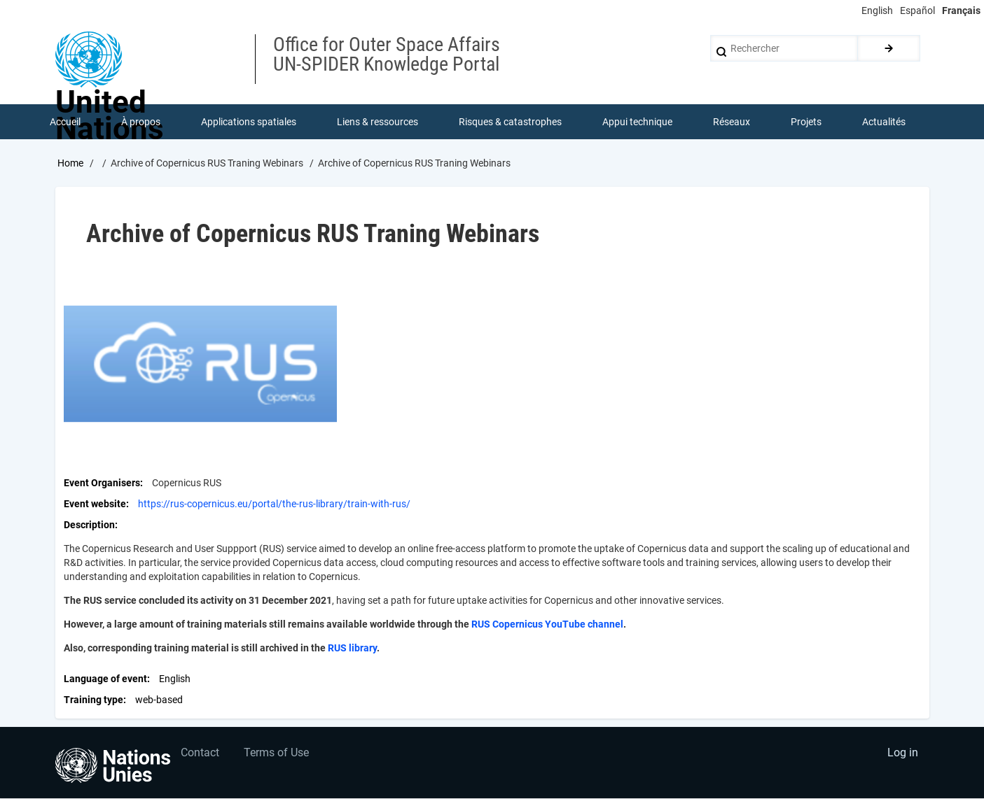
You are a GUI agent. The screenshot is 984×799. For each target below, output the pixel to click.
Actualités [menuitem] (884, 121)
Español (917, 10)
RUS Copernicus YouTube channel (547, 624)
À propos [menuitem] (141, 121)
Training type (93, 699)
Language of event (105, 678)
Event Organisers (102, 482)
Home (70, 163)
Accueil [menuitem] (65, 121)
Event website (95, 503)
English (877, 10)
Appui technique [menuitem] (638, 121)
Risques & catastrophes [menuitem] (510, 121)
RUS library (352, 647)
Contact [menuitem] (200, 754)
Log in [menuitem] (902, 754)
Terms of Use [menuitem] (277, 754)
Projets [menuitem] (806, 121)
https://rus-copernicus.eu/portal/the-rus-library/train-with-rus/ (274, 503)
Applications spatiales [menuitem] (249, 121)
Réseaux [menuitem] (732, 121)
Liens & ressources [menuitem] (378, 121)
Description (89, 524)
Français (961, 10)
